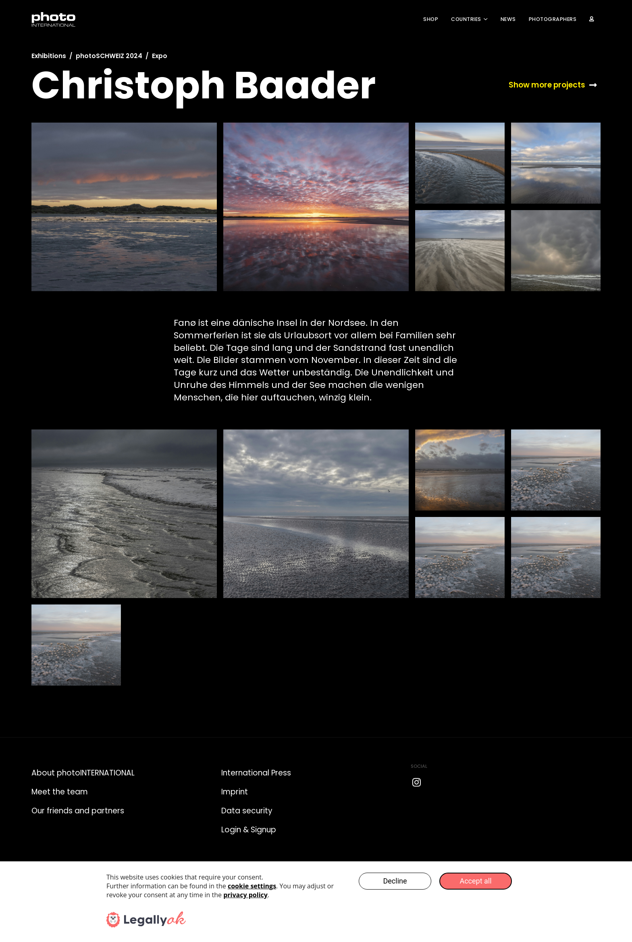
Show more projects (547, 85)
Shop (430, 19)
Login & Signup (248, 829)
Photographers (553, 19)
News (508, 19)
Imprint (234, 791)
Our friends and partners (77, 810)
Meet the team (59, 791)
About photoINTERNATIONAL (83, 772)
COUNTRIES (466, 19)
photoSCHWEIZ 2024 (109, 56)
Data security (246, 810)
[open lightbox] (124, 207)
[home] (53, 19)
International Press (256, 772)
